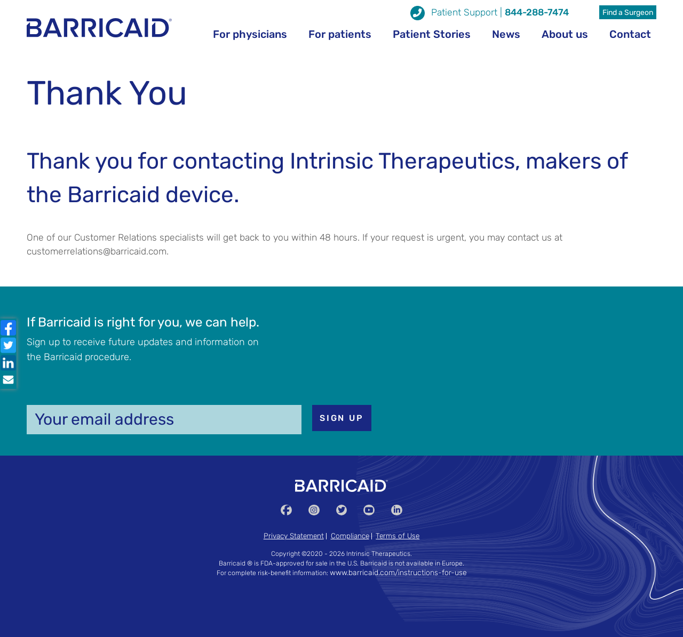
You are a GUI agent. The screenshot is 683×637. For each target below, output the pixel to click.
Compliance (350, 535)
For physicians (250, 34)
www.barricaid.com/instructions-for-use (398, 572)
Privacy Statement (294, 535)
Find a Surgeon (627, 12)
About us (565, 34)
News (506, 34)
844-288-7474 (537, 12)
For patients (339, 34)
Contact (630, 34)
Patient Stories (432, 34)
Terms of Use (397, 535)
